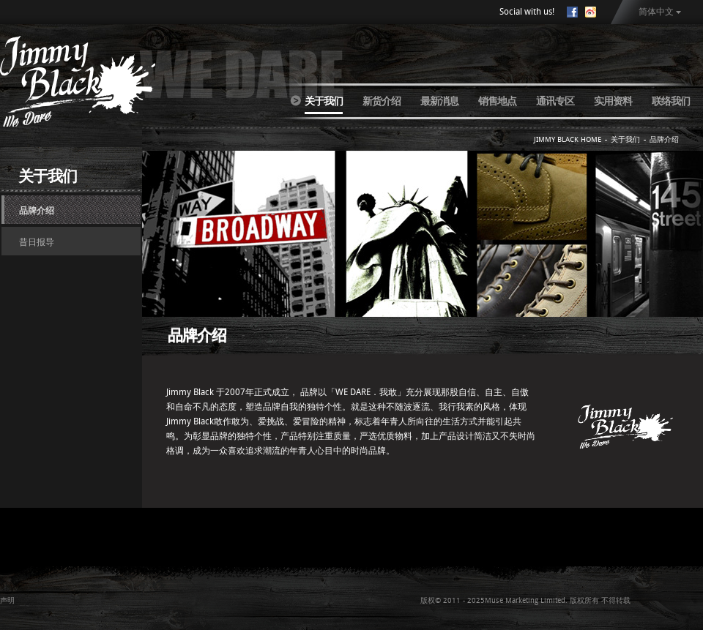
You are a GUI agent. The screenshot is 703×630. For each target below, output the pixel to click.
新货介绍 (381, 101)
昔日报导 (36, 242)
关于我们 (324, 101)
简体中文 (656, 12)
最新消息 (439, 101)
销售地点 (497, 101)
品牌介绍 (36, 211)
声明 (7, 600)
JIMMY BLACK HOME (567, 139)
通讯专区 (555, 101)
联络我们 (671, 101)
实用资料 (613, 101)
